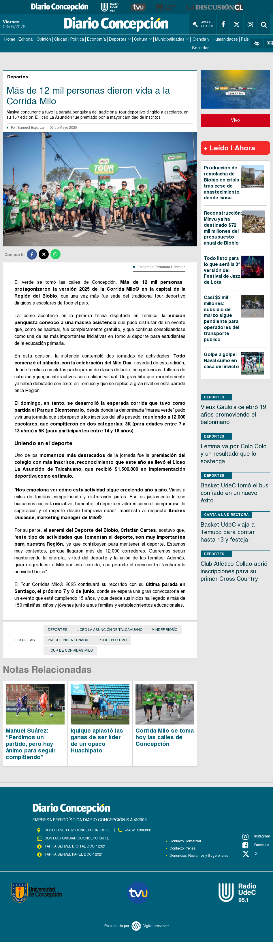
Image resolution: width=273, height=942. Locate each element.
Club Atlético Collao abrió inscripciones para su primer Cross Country (234, 571)
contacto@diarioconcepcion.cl (76, 838)
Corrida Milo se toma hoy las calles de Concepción (164, 737)
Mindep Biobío (164, 629)
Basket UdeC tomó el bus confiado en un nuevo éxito (234, 493)
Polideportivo (113, 640)
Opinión (44, 39)
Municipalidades (169, 39)
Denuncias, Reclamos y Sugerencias (199, 855)
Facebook (255, 844)
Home (9, 39)
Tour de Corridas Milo (70, 650)
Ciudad (60, 39)
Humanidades (225, 39)
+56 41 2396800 (138, 830)
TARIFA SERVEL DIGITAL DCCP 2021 (75, 846)
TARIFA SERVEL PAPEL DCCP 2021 (73, 854)
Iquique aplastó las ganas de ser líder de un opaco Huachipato (97, 740)
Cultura (140, 39)
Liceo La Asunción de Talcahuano (109, 629)
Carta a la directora (226, 514)
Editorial (25, 39)
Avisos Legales (202, 24)
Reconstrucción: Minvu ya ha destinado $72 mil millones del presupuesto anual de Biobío (223, 227)
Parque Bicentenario (68, 640)
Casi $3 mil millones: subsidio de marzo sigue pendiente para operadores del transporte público (221, 318)
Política (77, 39)
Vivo (235, 120)
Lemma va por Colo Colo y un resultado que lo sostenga (234, 453)
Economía (96, 39)
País (245, 39)
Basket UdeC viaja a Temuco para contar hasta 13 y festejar (228, 532)
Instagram (256, 836)
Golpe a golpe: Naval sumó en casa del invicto (221, 360)
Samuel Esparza (30, 127)
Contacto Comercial (185, 841)
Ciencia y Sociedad (201, 43)
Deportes (117, 39)
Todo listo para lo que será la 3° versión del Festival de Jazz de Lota (222, 270)
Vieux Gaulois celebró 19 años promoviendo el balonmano (233, 414)
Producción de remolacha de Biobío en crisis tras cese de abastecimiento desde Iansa (222, 182)
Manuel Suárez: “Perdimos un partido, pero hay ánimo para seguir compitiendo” (31, 743)
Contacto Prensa (182, 848)
